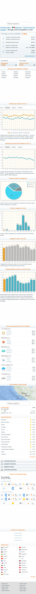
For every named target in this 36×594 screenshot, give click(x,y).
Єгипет (5, 551)
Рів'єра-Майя (4, 444)
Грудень (27, 77)
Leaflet (29, 399)
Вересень (28, 72)
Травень (16, 72)
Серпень (16, 77)
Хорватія (23, 569)
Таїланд (23, 565)
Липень (16, 75)
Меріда (3, 432)
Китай (5, 558)
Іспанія (5, 556)
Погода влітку (18, 537)
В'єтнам (23, 547)
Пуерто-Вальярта (5, 441)
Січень (3, 72)
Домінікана (24, 549)
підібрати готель (9, 466)
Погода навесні (18, 535)
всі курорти (32, 456)
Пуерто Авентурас (5, 439)
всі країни (33, 576)
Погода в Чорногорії (5, 590)
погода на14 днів (4, 64)
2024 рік (20, 107)
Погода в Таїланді (23, 583)
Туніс (4, 567)
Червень (16, 73)
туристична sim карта (10, 469)
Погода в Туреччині (5, 585)
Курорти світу (5, 27)
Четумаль (3, 454)
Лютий (3, 73)
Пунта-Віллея (4, 437)
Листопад (28, 75)
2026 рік (7, 107)
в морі (23, 64)
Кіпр (22, 558)
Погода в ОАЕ (22, 585)
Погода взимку (18, 533)
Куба (4, 560)
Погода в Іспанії (4, 588)
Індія (4, 554)
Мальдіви (23, 560)
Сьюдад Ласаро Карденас (7, 449)
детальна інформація (30, 56)
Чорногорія (24, 572)
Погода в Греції (22, 587)
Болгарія (5, 547)
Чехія (4, 572)
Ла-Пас (3, 429)
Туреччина (24, 567)
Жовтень (27, 73)
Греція (5, 549)
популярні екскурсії (10, 461)
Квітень (4, 77)
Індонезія (24, 554)
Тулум (2, 451)
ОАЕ (4, 565)
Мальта (5, 563)
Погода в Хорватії (23, 588)
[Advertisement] (18, 11)
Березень (4, 75)
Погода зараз (5, 407)
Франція (5, 569)
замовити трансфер (10, 464)
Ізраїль (23, 551)
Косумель (3, 427)
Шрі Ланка (6, 574)
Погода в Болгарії (4, 587)
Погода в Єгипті (4, 583)
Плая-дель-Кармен (6, 434)
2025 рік (14, 107)
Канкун (3, 424)
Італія (22, 556)
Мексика (18, 27)
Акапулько (3, 419)
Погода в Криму (22, 590)
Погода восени (18, 540)
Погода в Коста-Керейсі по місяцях (18, 68)
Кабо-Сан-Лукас (5, 422)
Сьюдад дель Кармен (6, 446)
